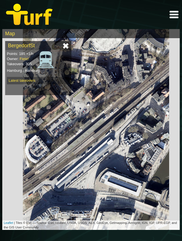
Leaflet (8, 222)
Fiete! (24, 59)
